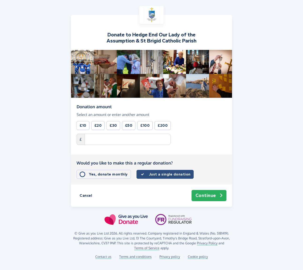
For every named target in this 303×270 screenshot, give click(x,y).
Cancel (86, 195)
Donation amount (94, 106)
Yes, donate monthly (108, 174)
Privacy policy (169, 257)
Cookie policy (198, 257)
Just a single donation (170, 174)
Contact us (103, 257)
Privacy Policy (207, 243)
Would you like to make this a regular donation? (125, 162)
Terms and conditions (135, 257)
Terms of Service (146, 248)
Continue (209, 195)
